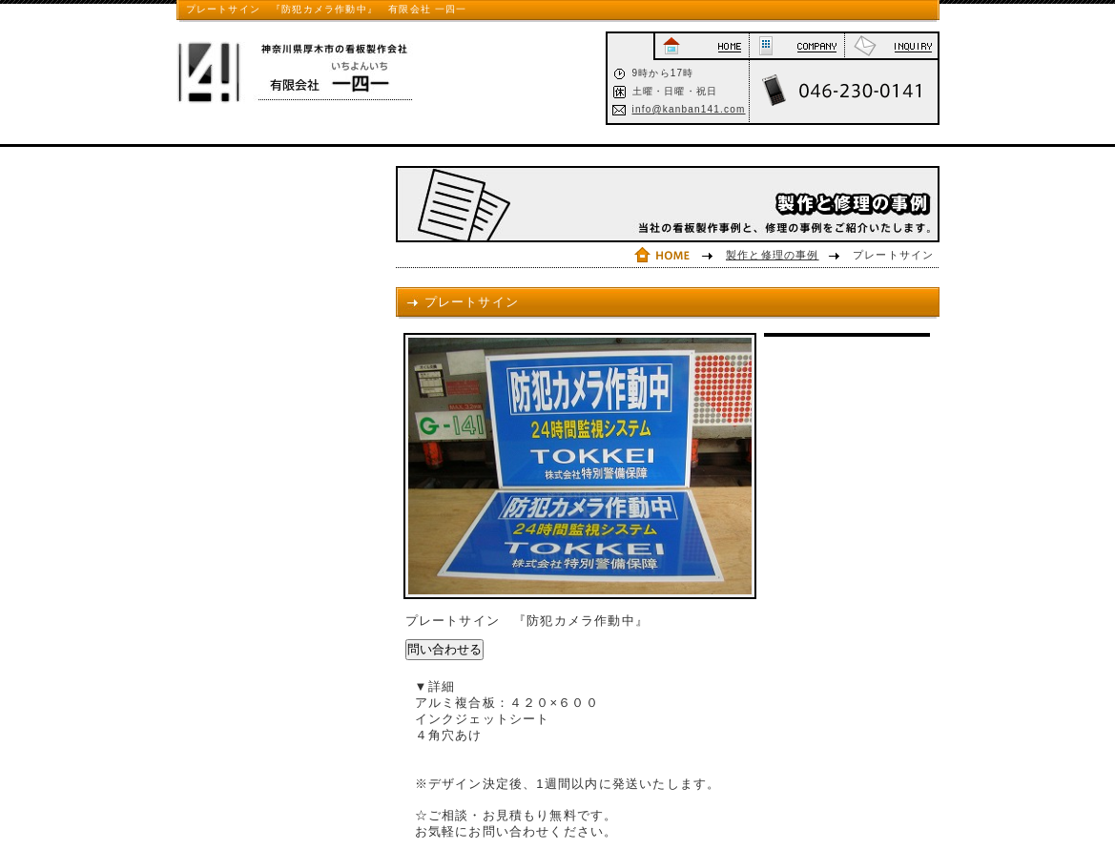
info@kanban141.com (689, 109)
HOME (701, 46)
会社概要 (797, 46)
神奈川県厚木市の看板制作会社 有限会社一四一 (310, 72)
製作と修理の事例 (772, 254)
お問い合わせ (891, 46)
